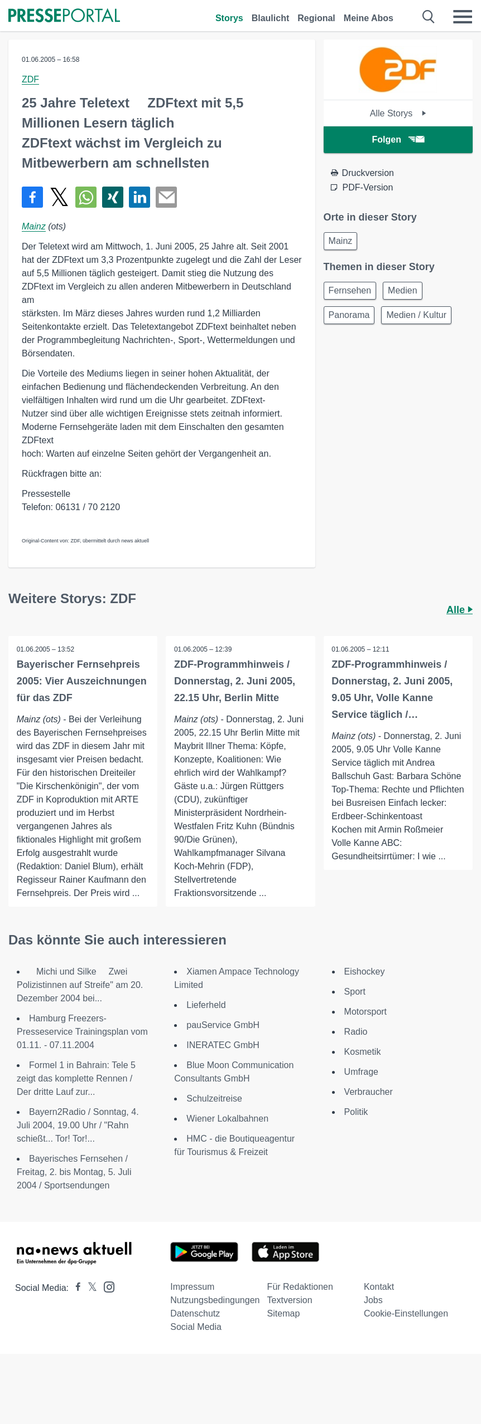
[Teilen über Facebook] (32, 197)
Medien (402, 290)
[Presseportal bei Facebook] (75, 1288)
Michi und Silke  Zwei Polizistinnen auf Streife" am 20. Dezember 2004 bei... (80, 985)
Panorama (349, 315)
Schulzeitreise (214, 1098)
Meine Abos (368, 18)
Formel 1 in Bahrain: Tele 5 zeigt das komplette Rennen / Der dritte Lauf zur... (76, 1078)
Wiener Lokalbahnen (227, 1118)
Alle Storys (398, 113)
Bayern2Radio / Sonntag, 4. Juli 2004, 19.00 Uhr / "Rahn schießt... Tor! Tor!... (78, 1125)
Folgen (398, 139)
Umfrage (361, 1071)
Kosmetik (362, 1051)
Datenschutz (195, 1313)
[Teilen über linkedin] (139, 197)
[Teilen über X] (59, 197)
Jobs (373, 1300)
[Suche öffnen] (429, 17)
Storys (229, 18)
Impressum (192, 1286)
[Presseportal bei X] (89, 1288)
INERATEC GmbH (222, 1045)
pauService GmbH (222, 1025)
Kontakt (379, 1286)
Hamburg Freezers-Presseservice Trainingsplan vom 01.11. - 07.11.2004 (82, 1032)
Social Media (196, 1327)
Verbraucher (368, 1092)
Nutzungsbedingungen (214, 1300)
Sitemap (283, 1313)
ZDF (30, 79)
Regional (316, 18)
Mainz (34, 226)
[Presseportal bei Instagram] (105, 1286)
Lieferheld (205, 1005)
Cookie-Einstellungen (406, 1313)
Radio (356, 1031)
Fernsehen (350, 290)
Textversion (289, 1300)
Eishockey (364, 971)
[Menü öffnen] (463, 17)
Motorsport (365, 1011)
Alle (459, 609)
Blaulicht (271, 18)
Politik (356, 1112)
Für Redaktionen (300, 1286)
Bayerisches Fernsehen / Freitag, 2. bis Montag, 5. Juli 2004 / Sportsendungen (74, 1172)
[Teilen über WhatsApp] (86, 197)
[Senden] (166, 197)
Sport (354, 991)
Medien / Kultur (416, 315)
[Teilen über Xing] (112, 197)
